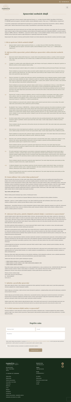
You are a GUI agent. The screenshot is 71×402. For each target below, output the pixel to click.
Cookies (38, 382)
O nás (7, 387)
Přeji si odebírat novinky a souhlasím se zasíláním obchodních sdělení (23, 346)
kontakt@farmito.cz (40, 373)
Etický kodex (38, 378)
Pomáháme (8, 391)
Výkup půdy (8, 376)
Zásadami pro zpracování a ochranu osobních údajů (38, 341)
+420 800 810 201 (40, 364)
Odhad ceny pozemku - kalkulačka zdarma (15, 395)
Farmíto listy (8, 393)
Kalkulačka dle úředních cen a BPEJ (13, 397)
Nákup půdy (8, 378)
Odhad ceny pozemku (10, 380)
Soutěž (37, 384)
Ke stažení (38, 376)
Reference (8, 385)
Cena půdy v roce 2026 (11, 382)
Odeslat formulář (34, 350)
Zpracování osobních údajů (41, 380)
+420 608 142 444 (40, 369)
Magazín (8, 389)
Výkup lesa (8, 384)
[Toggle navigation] (67, 7)
